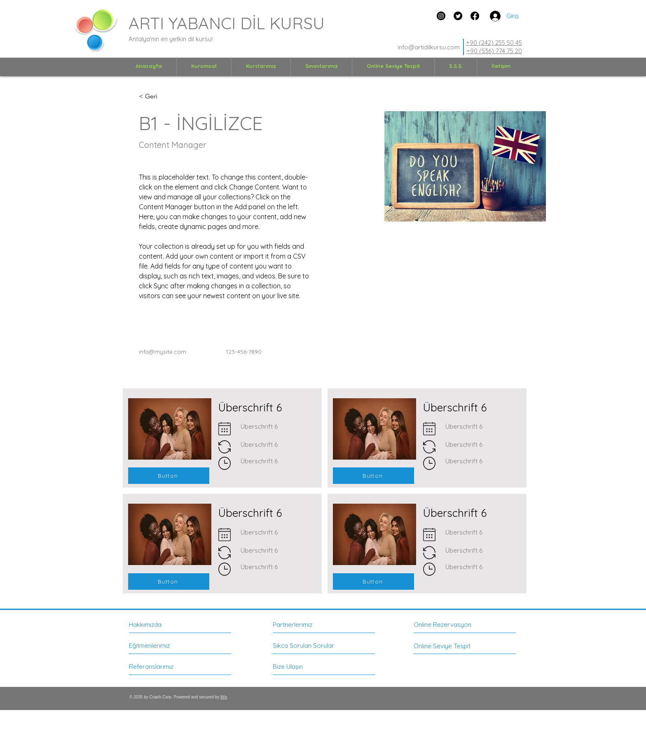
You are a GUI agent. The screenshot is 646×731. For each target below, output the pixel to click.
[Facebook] (474, 16)
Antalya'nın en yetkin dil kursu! (171, 39)
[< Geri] (155, 97)
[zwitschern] (458, 16)
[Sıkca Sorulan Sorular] (303, 645)
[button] (204, 66)
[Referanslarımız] (160, 666)
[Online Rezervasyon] (450, 624)
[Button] (168, 475)
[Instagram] (441, 16)
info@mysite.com (162, 351)
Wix (223, 697)
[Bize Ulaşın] (304, 666)
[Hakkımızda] (164, 624)
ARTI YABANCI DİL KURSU (227, 23)
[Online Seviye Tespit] (448, 646)
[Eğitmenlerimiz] (160, 645)
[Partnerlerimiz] (309, 624)
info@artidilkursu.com (429, 47)
